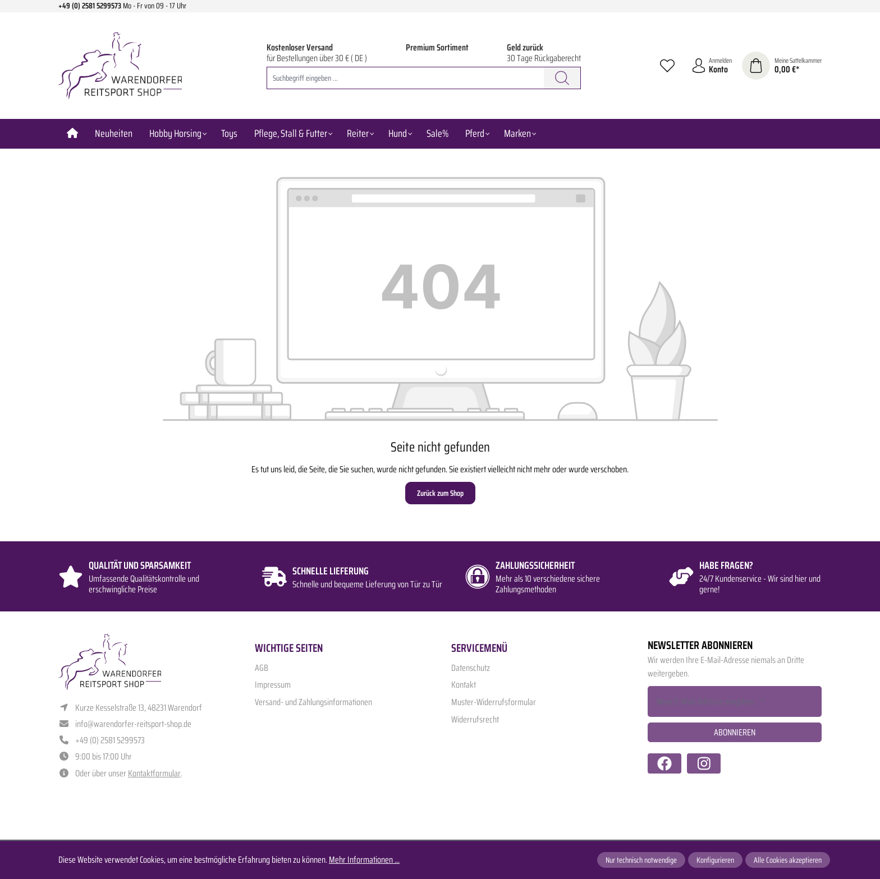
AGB (261, 668)
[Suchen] (562, 78)
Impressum (273, 685)
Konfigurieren (715, 860)
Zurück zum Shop (440, 493)
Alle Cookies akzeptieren (788, 860)
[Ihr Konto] (711, 66)
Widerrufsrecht (475, 719)
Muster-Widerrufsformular (493, 702)
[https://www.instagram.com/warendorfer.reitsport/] (704, 763)
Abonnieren (734, 732)
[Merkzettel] (667, 65)
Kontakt (463, 685)
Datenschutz (470, 668)
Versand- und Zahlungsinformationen (313, 702)
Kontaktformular (154, 773)
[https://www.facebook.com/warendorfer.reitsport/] (664, 763)
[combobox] (405, 78)
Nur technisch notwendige (641, 860)
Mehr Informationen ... (364, 860)
